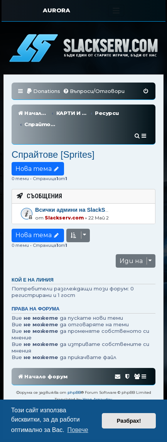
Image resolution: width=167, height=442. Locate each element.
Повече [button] (77, 430)
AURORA (56, 10)
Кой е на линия (33, 257)
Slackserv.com (64, 194)
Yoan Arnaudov (97, 376)
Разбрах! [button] (129, 421)
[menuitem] (43, 91)
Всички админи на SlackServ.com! (81, 187)
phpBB (74, 369)
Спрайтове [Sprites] (53, 132)
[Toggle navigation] (116, 11)
